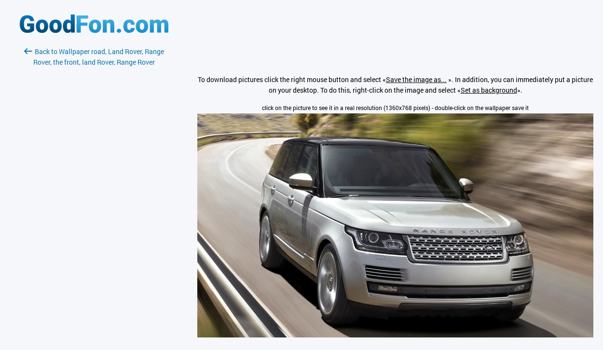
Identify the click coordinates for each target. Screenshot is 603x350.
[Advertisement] (94, 182)
